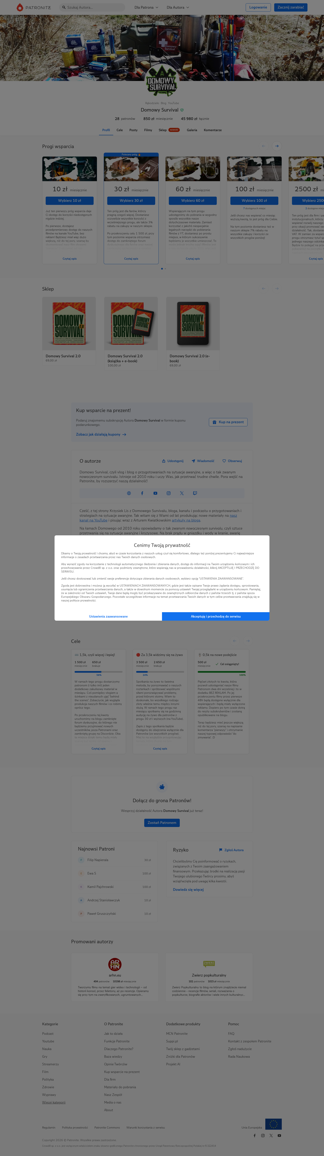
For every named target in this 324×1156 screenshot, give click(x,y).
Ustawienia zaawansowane (108, 616)
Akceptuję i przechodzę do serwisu (216, 616)
